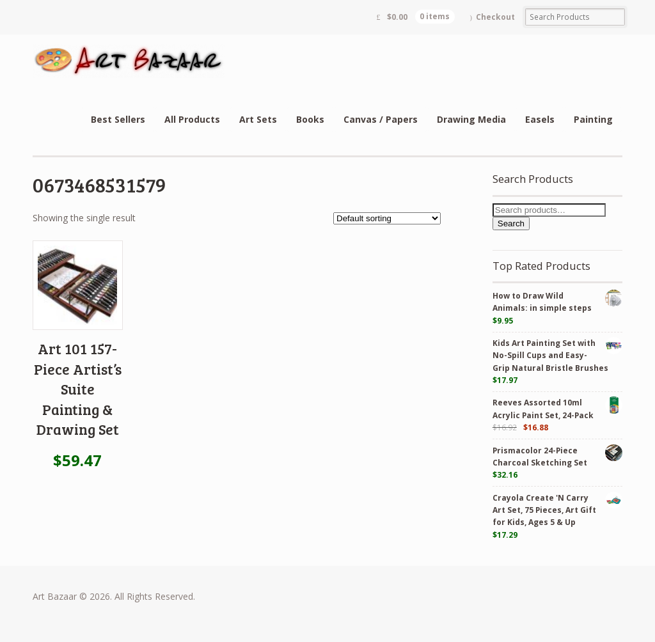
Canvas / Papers (380, 119)
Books (310, 119)
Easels (540, 119)
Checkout (495, 17)
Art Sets (258, 119)
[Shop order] (387, 218)
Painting (593, 119)
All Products (192, 119)
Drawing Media (471, 119)
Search (511, 223)
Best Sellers (118, 119)
